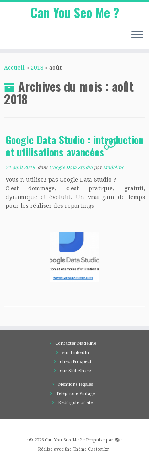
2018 (37, 67)
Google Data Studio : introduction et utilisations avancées (74, 146)
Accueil (14, 67)
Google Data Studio (71, 167)
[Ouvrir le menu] (137, 35)
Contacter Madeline (75, 343)
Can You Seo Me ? (74, 12)
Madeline (113, 167)
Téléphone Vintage (75, 393)
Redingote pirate (75, 402)
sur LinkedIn (75, 352)
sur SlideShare (75, 370)
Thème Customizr (91, 449)
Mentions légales (75, 384)
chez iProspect (75, 361)
